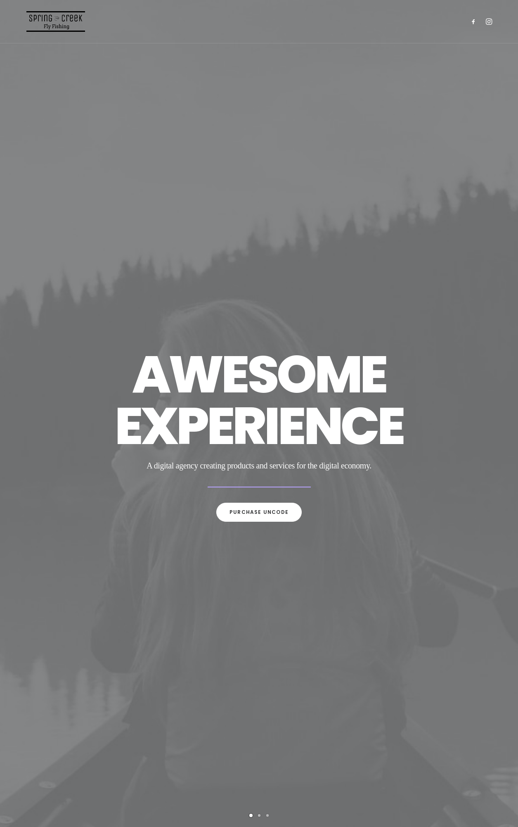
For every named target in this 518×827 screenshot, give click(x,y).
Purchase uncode (259, 512)
